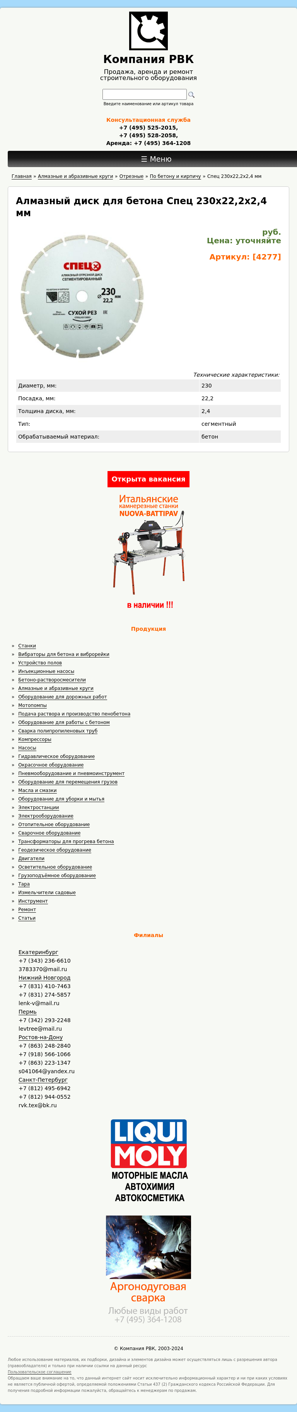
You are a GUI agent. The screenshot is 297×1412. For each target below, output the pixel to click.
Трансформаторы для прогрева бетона (66, 841)
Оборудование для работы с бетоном (64, 722)
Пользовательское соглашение (40, 1372)
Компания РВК (148, 59)
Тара (24, 884)
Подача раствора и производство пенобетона (74, 714)
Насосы (27, 748)
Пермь (28, 1012)
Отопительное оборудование (54, 824)
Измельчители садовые (47, 892)
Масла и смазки (37, 790)
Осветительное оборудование (55, 867)
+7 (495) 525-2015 (147, 128)
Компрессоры (34, 739)
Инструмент (33, 901)
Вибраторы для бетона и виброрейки (63, 654)
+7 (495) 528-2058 (147, 135)
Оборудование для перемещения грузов (68, 782)
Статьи (27, 918)
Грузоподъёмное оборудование (57, 875)
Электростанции (38, 807)
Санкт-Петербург (43, 1080)
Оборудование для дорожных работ (62, 697)
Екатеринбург (38, 952)
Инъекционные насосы (46, 671)
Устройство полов (40, 663)
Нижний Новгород (44, 978)
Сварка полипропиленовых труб (57, 731)
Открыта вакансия (148, 479)
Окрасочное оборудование (51, 765)
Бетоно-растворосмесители (52, 680)
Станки (27, 646)
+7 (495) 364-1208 (161, 143)
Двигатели (31, 858)
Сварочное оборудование (49, 833)
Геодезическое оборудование (54, 850)
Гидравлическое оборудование (56, 756)
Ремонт (27, 909)
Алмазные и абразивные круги (55, 688)
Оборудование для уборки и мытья (61, 799)
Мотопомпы (32, 705)
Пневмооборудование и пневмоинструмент (71, 773)
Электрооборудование (45, 816)
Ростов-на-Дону (41, 1037)
